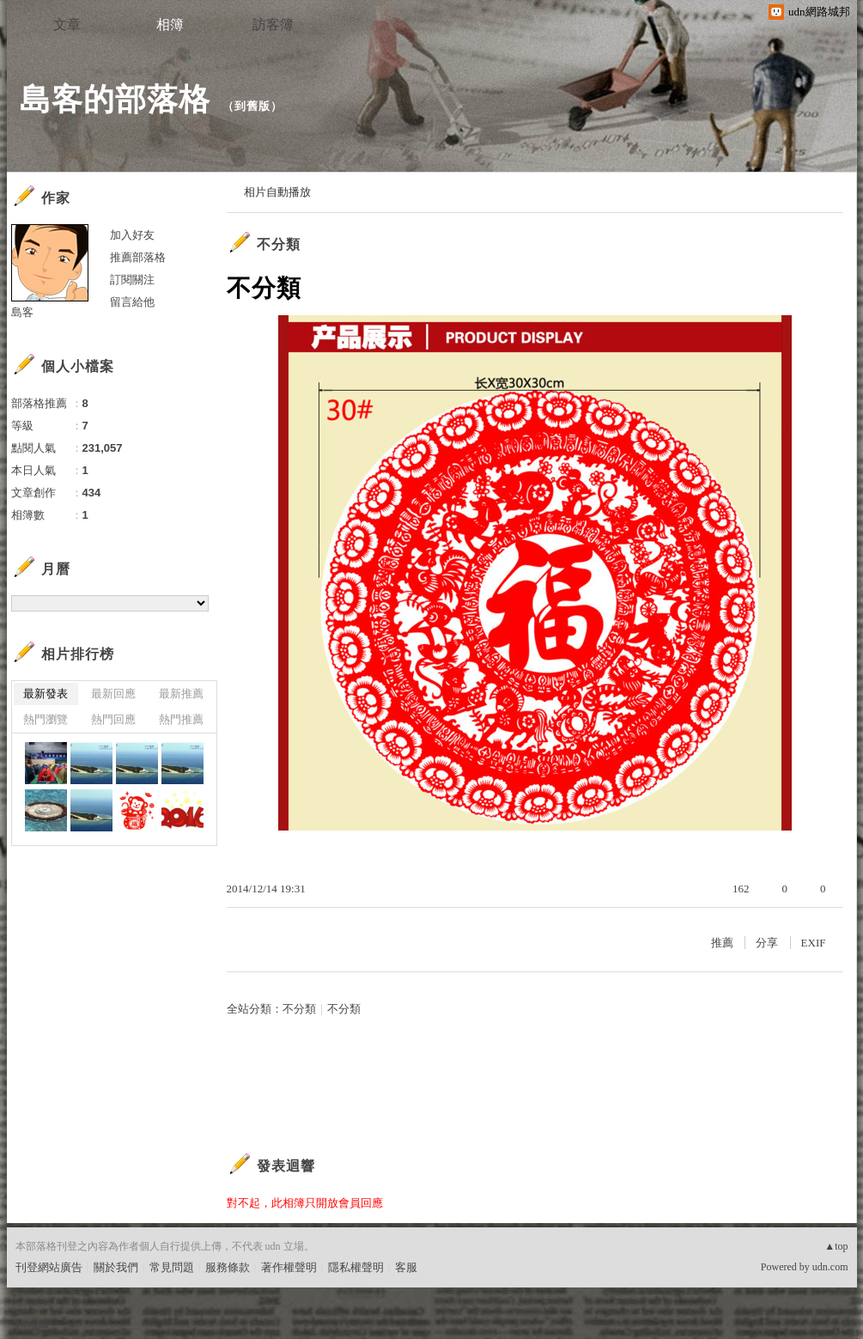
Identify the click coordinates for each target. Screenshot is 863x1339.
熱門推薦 (181, 719)
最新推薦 (181, 693)
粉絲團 (32, 1325)
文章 (67, 24)
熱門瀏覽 (45, 719)
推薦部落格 (138, 257)
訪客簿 (273, 24)
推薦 (722, 942)
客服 (406, 1267)
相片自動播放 (277, 192)
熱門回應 (113, 719)
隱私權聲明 (356, 1267)
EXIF (813, 942)
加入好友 (132, 234)
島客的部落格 (115, 99)
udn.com (830, 1267)
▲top (836, 1246)
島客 (22, 312)
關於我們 (116, 1267)
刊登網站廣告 (48, 1267)
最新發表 (45, 693)
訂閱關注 (132, 279)
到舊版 (252, 106)
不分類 (279, 244)
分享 (767, 942)
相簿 (170, 24)
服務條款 (227, 1267)
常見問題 (171, 1267)
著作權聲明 (289, 1267)
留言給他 (132, 301)
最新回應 (113, 693)
